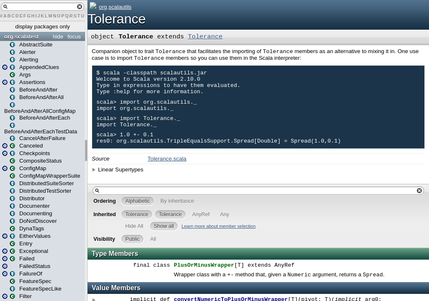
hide (58, 36)
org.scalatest (21, 36)
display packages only (42, 26)
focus (74, 36)
